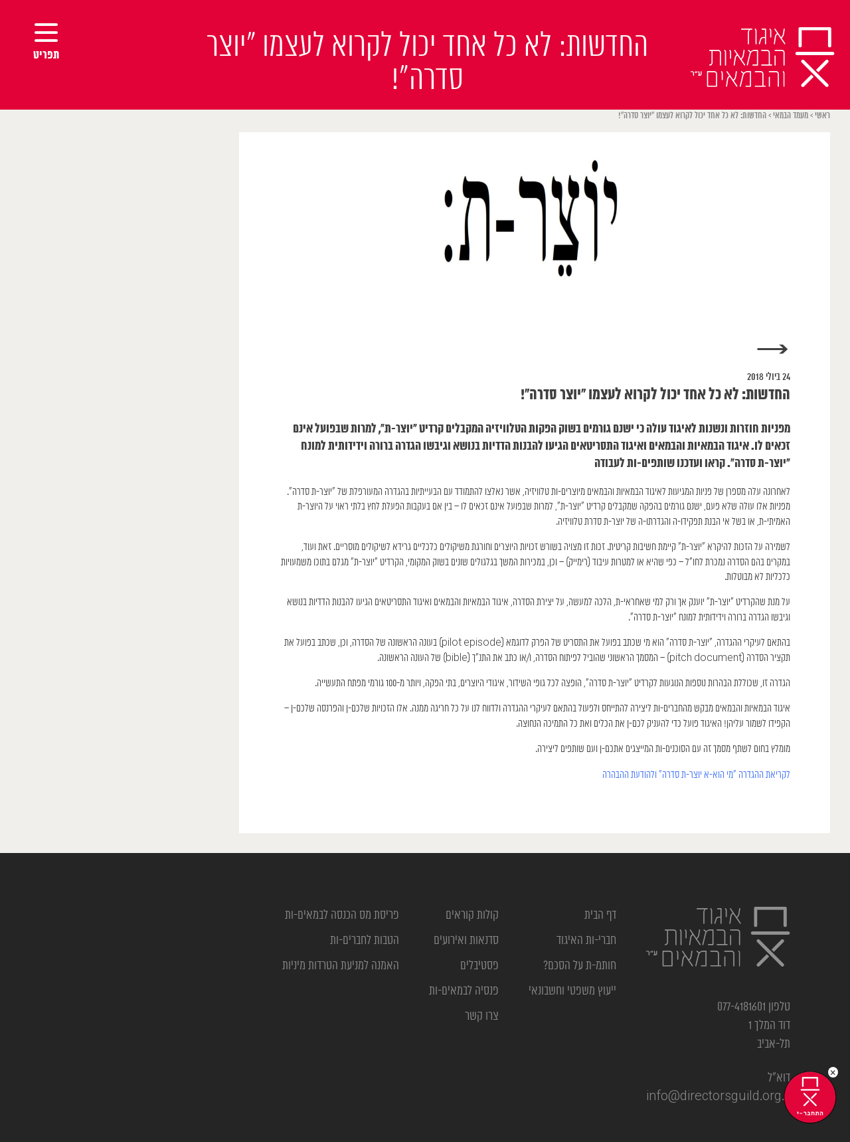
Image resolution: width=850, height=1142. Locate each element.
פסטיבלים (479, 966)
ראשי (822, 116)
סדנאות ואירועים (466, 940)
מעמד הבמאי (790, 116)
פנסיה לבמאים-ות (464, 991)
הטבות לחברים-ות (364, 940)
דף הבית (600, 915)
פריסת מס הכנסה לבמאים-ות (342, 915)
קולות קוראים (472, 915)
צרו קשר (482, 1016)
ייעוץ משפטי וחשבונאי (572, 991)
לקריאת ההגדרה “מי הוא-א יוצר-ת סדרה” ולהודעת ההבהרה (696, 775)
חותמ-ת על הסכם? (579, 966)
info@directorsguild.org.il (718, 1097)
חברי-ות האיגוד (586, 940)
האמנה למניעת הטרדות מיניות (340, 966)
